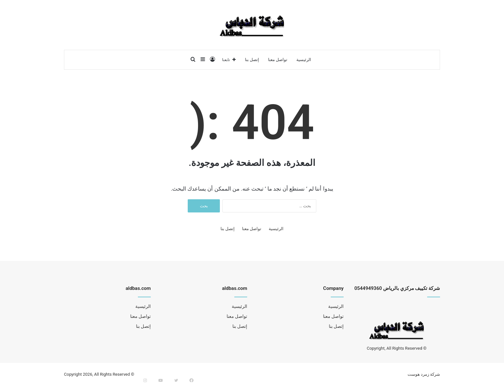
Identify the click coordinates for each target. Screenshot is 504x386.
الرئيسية (303, 59)
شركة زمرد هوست (424, 374)
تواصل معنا (277, 59)
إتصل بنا (252, 59)
